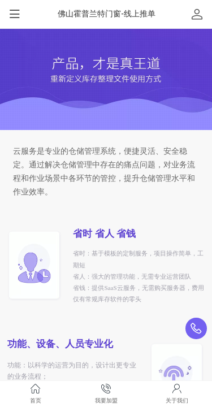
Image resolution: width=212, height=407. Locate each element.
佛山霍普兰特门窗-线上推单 (106, 13)
